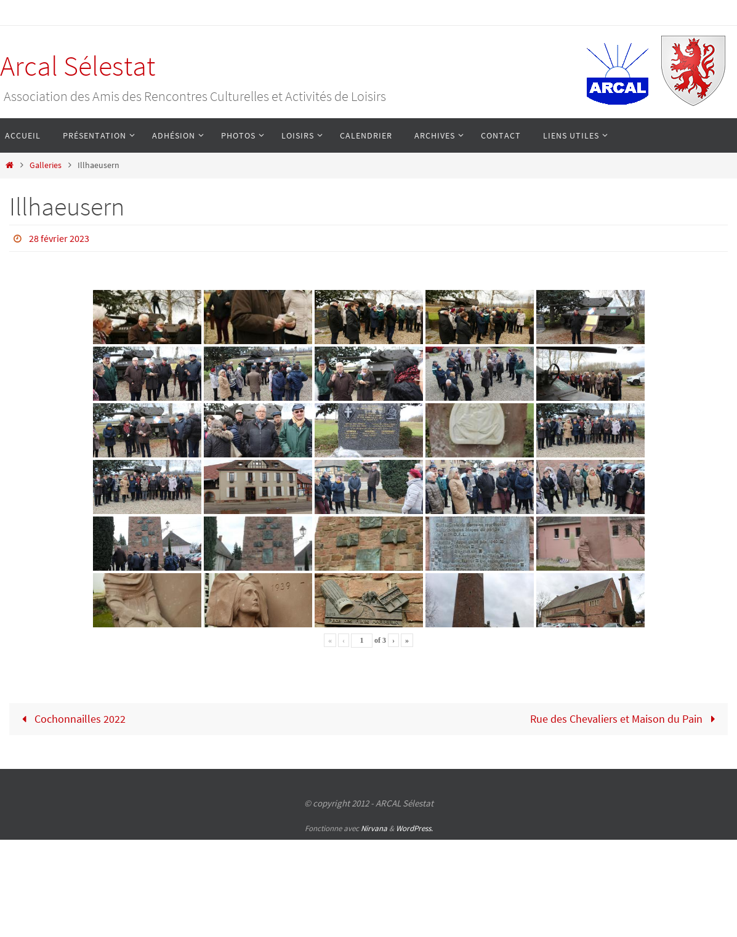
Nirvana (374, 828)
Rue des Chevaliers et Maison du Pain (625, 719)
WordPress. (414, 828)
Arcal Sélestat (77, 66)
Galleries (46, 165)
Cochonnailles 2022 (71, 719)
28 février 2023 (59, 238)
